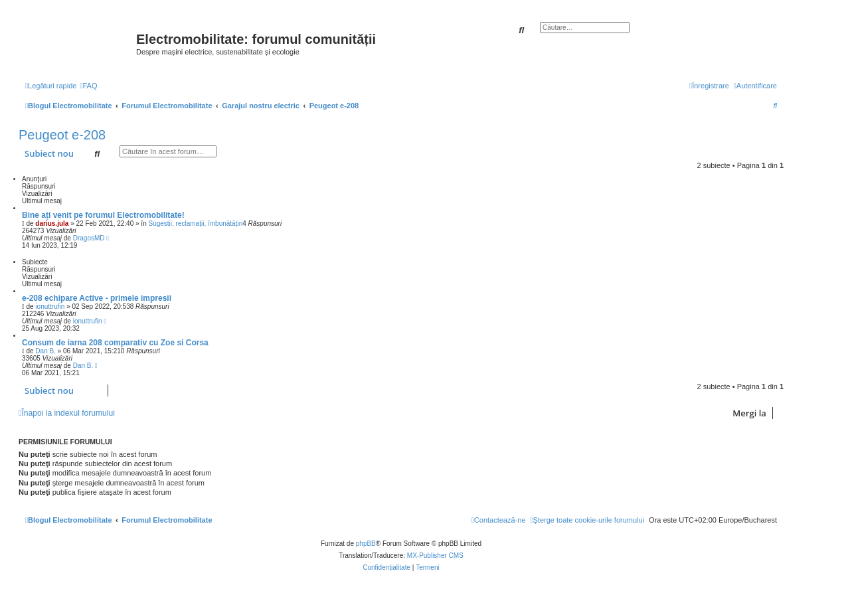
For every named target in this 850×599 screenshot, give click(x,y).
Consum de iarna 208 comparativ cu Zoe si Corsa (115, 342)
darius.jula (51, 223)
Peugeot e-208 (62, 135)
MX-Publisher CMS (435, 555)
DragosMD (89, 238)
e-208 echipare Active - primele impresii (96, 298)
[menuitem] (88, 86)
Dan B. (45, 351)
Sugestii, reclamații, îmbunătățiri (195, 223)
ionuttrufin (49, 306)
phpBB (366, 543)
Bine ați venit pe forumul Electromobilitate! (103, 215)
